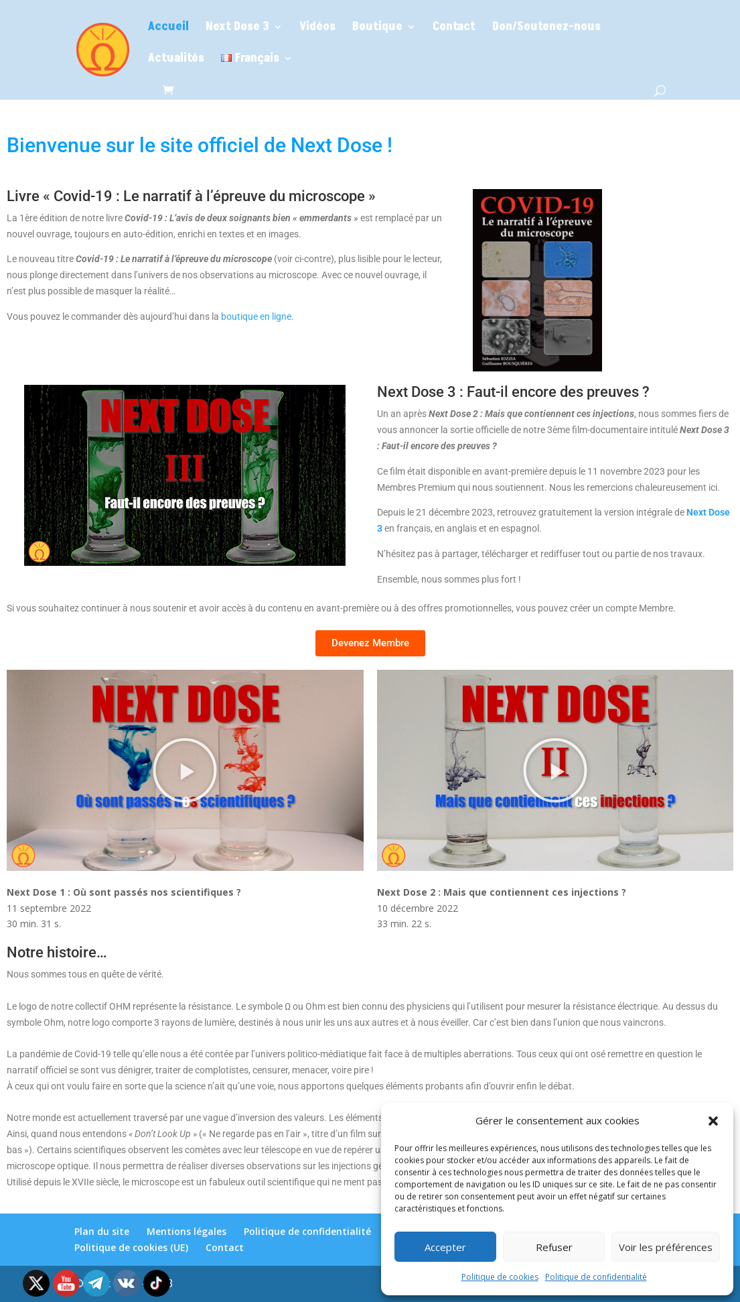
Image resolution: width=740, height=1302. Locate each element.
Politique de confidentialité (596, 1277)
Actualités (176, 60)
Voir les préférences (666, 1247)
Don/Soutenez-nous (546, 28)
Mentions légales (186, 1231)
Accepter (445, 1247)
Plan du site (101, 1231)
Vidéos (317, 28)
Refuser (554, 1247)
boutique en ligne (256, 316)
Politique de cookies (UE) (131, 1247)
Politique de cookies (499, 1277)
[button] (713, 1121)
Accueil (168, 28)
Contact (454, 28)
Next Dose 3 (237, 28)
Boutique (377, 28)
